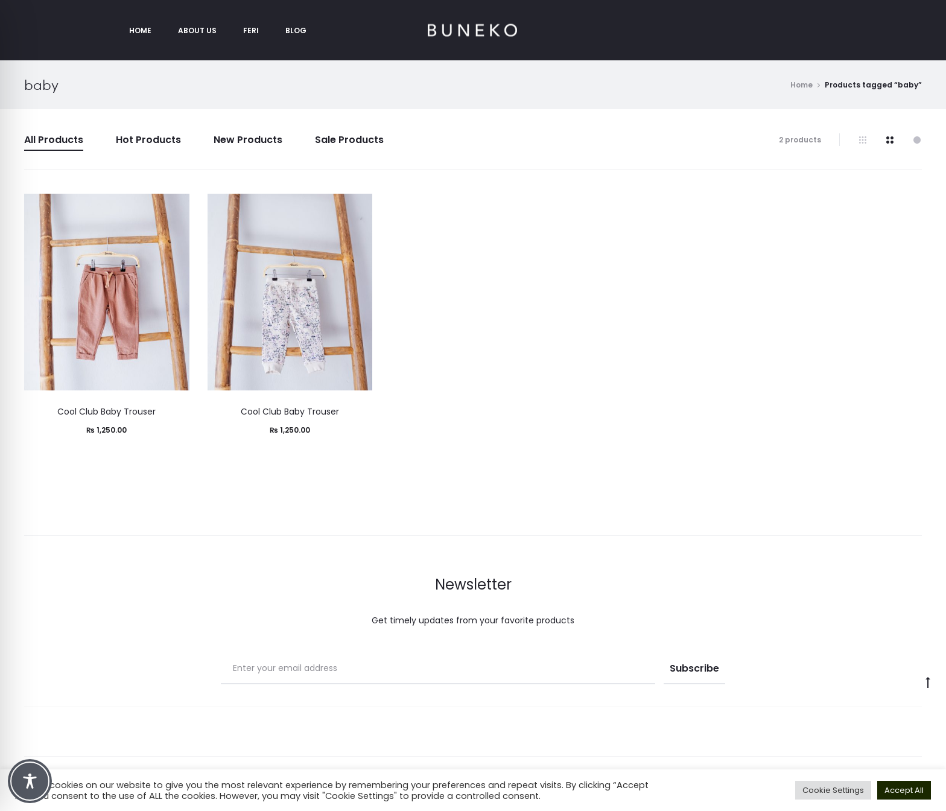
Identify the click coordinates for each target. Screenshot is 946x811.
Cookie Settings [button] (833, 790)
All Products (53, 140)
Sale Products (349, 140)
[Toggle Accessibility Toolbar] (30, 781)
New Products (248, 140)
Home (140, 30)
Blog (295, 30)
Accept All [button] (904, 790)
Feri (251, 30)
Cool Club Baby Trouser (106, 412)
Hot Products (148, 140)
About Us (197, 30)
